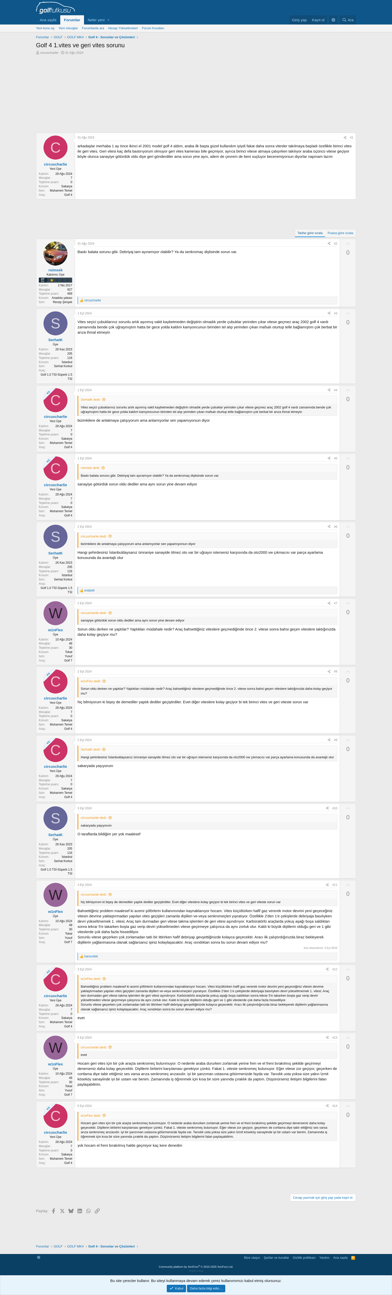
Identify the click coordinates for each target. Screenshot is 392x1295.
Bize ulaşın (252, 1257)
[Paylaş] (345, 138)
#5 (335, 458)
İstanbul (67, 362)
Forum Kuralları (153, 28)
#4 (335, 390)
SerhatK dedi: (90, 399)
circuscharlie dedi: (94, 536)
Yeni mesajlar (68, 28)
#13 (334, 1037)
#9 (335, 740)
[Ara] (348, 20)
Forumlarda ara (93, 28)
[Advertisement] (196, 93)
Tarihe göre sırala (310, 233)
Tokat (68, 652)
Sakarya (66, 186)
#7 (335, 603)
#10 (334, 808)
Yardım (324, 1257)
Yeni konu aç (45, 28)
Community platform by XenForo (196, 1266)
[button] (108, 20)
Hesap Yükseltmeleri (123, 28)
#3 (335, 313)
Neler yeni (96, 20)
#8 (335, 671)
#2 (335, 243)
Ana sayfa (48, 20)
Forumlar (72, 20)
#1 (351, 137)
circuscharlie (49, 53)
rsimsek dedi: (90, 468)
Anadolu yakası (62, 298)
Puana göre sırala (340, 233)
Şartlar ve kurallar (276, 1257)
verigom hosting (196, 1271)
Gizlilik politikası (304, 1257)
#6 (335, 526)
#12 (334, 969)
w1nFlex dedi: (91, 681)
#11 (334, 885)
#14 (334, 1106)
